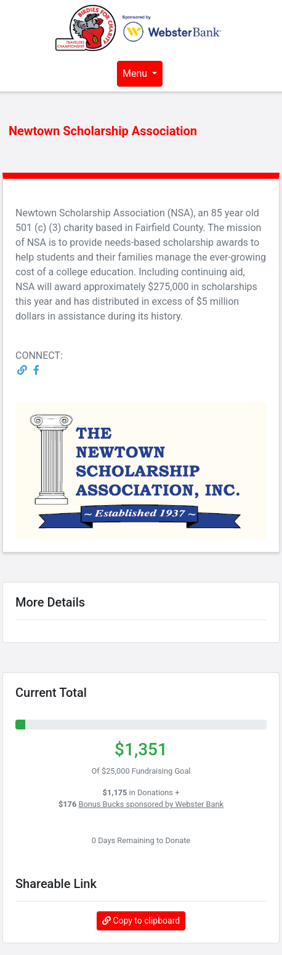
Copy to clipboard (141, 921)
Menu (136, 73)
